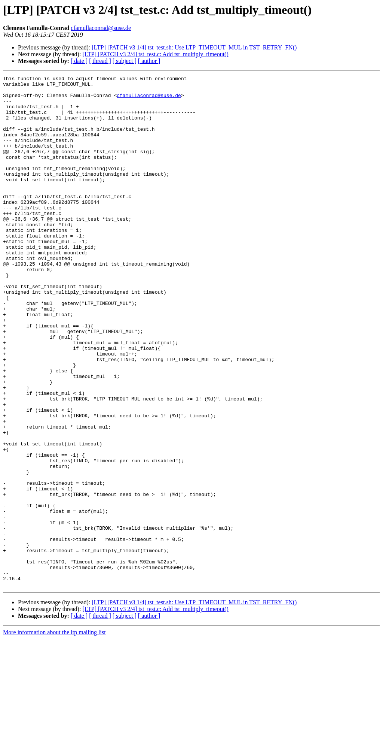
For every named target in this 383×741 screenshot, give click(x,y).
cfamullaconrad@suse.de (101, 28)
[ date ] (79, 61)
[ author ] (149, 61)
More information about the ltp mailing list (54, 734)
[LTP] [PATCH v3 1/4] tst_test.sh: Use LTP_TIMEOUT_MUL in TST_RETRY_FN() (194, 47)
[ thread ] (100, 61)
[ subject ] (125, 61)
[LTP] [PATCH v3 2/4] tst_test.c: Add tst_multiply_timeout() (155, 54)
